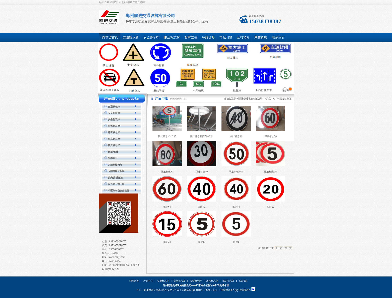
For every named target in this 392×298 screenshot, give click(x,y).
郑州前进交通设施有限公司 (248, 98)
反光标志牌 (212, 280)
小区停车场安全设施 (118, 190)
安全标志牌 (114, 113)
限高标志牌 (114, 139)
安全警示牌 (114, 119)
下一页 (288, 248)
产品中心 (271, 98)
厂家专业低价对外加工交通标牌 (212, 285)
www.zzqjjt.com (117, 257)
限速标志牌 (114, 126)
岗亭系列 (112, 158)
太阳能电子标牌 (116, 171)
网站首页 (134, 280)
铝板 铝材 (113, 151)
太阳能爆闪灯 (115, 164)
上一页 (278, 248)
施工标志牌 (114, 132)
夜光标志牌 (114, 145)
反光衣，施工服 (116, 184)
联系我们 (243, 280)
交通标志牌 (114, 106)
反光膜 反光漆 (115, 177)
